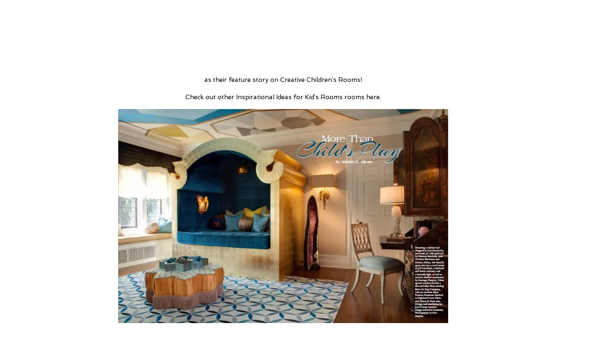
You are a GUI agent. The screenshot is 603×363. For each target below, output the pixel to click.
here (373, 97)
